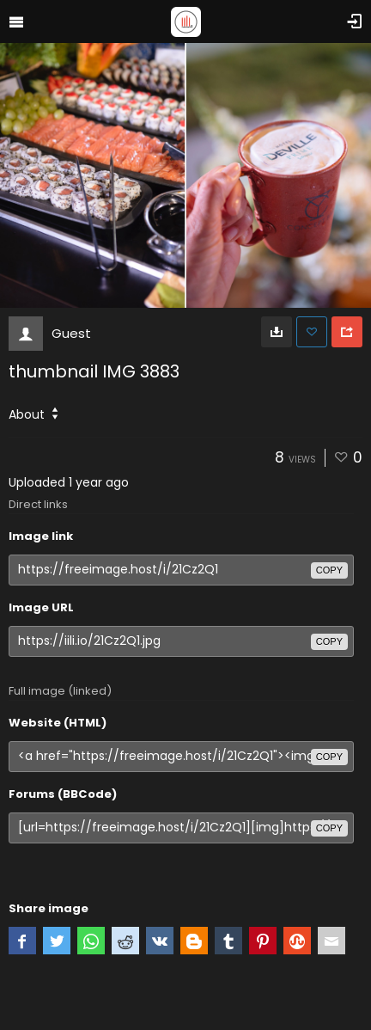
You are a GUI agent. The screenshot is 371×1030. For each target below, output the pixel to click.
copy (329, 570)
